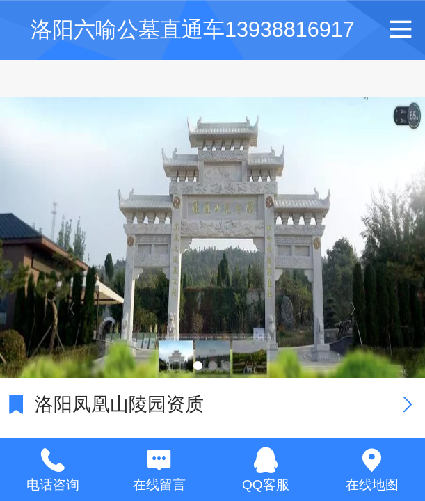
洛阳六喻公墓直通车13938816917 (193, 29)
